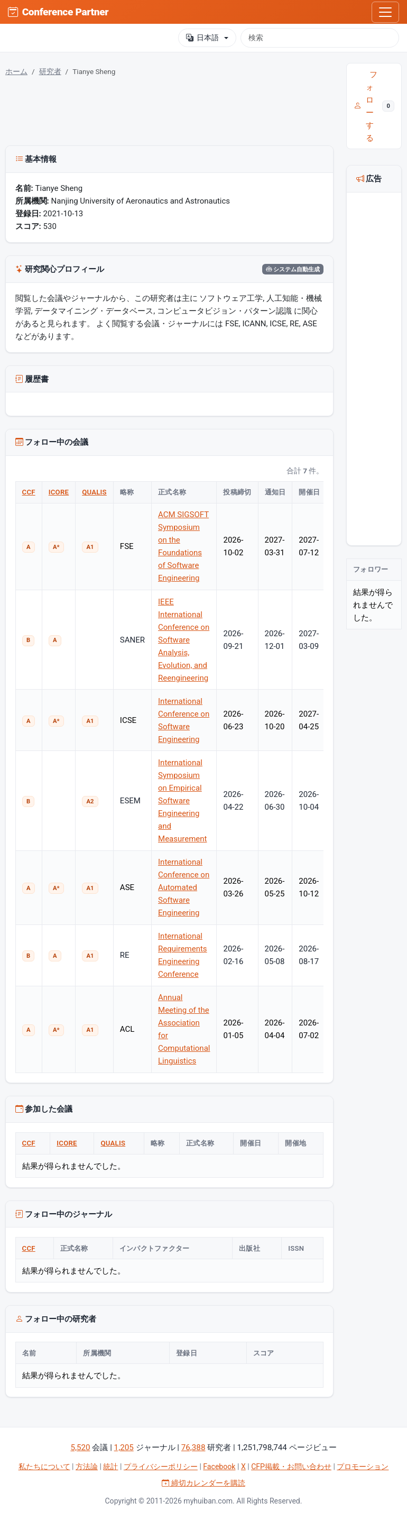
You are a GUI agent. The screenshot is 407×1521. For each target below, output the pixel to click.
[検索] (319, 37)
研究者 (50, 71)
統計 (110, 1466)
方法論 (87, 1466)
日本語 (202, 37)
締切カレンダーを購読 (203, 1483)
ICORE (59, 492)
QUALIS (94, 492)
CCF (28, 492)
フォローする (374, 106)
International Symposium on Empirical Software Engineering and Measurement (182, 801)
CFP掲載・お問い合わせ (291, 1466)
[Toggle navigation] (385, 12)
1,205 (124, 1447)
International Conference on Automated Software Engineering (183, 887)
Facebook (219, 1466)
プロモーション (362, 1466)
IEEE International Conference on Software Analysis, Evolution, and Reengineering (183, 640)
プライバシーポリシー (161, 1466)
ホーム (16, 71)
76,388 (193, 1447)
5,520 (80, 1447)
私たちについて (44, 1466)
